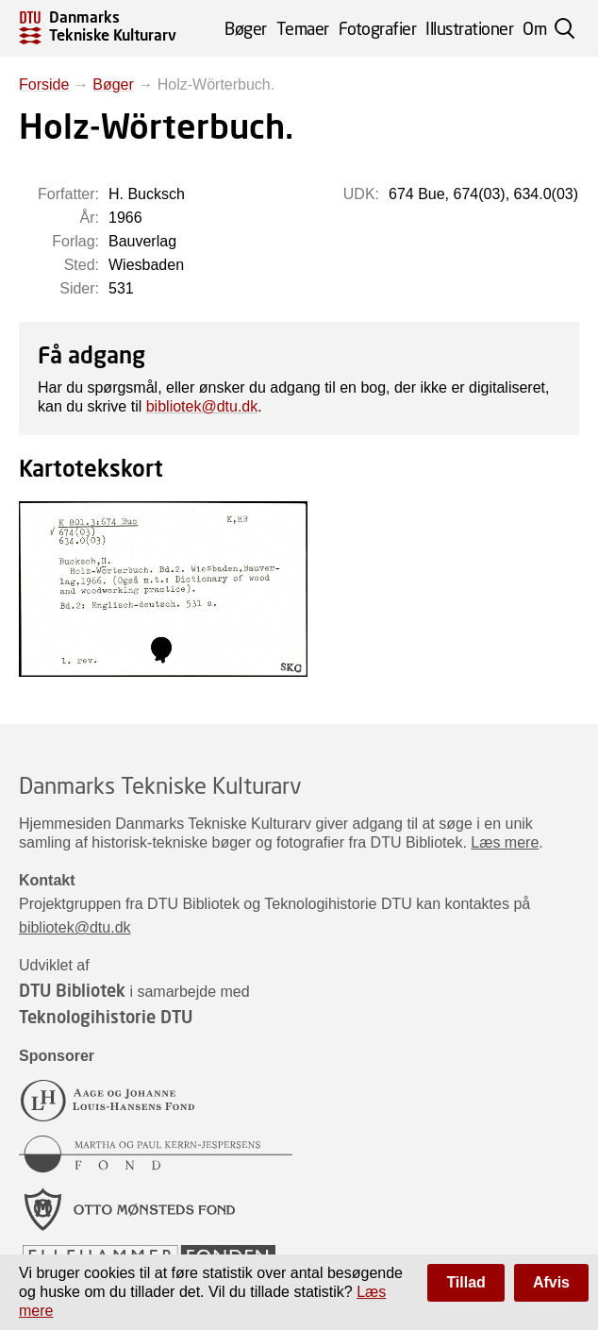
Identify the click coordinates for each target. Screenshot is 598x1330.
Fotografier (378, 28)
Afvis (551, 1282)
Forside (44, 84)
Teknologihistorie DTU (105, 1016)
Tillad (466, 1282)
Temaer (302, 28)
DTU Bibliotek (72, 990)
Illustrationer (469, 28)
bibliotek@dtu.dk (202, 406)
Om (534, 28)
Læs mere (505, 842)
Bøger (245, 28)
